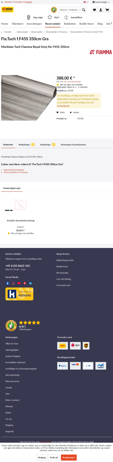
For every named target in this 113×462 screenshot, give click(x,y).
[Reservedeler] (53, 23)
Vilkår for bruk (11, 343)
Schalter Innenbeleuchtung (20, 220)
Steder (8, 412)
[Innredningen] (34, 23)
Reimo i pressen (12, 400)
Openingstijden (12, 350)
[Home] (4, 23)
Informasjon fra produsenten (73, 144)
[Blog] (100, 23)
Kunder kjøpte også (11, 188)
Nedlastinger (26, 144)
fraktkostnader (45, 442)
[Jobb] (108, 23)
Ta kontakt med (63, 285)
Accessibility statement (15, 362)
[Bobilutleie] (70, 23)
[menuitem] (72, 10)
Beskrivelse (8, 144)
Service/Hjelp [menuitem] (100, 2)
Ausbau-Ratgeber (13, 356)
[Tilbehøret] (17, 23)
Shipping (9, 425)
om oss (8, 419)
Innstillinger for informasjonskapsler (21, 368)
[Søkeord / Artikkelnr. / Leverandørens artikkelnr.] (72, 10)
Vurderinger (47, 144)
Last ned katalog (64, 279)
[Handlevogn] (107, 10)
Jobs (7, 394)
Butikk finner (62, 266)
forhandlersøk (63, 106)
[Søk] (84, 10)
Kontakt (8, 2)
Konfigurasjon (69, 457)
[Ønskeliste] (94, 10)
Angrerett (9, 431)
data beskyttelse (12, 375)
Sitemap (9, 406)
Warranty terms (12, 381)
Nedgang (42, 457)
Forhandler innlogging (22, 2)
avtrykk (8, 387)
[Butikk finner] (86, 23)
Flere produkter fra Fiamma (14, 172)
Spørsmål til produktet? (12, 170)
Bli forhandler (62, 273)
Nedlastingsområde (65, 260)
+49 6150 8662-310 (17, 265)
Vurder (74, 112)
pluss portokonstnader (72, 82)
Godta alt (54, 457)
